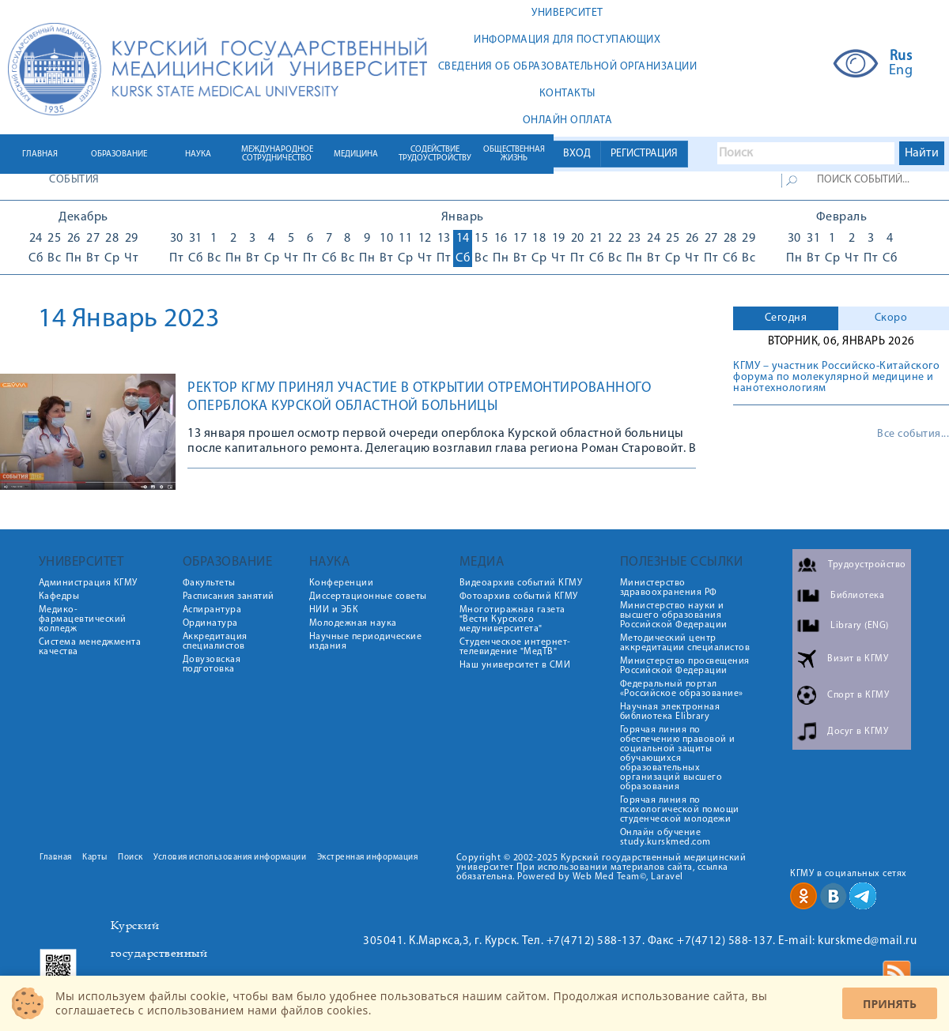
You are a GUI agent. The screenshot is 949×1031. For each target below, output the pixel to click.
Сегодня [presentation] (786, 318)
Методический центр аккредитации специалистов (685, 643)
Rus (901, 57)
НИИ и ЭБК (334, 610)
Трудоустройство (867, 565)
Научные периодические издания (365, 641)
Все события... (913, 434)
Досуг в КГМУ (857, 731)
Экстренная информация (367, 857)
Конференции (341, 583)
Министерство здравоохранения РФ (668, 587)
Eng (901, 71)
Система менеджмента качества (90, 647)
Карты (95, 857)
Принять (890, 1003)
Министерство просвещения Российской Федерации (685, 666)
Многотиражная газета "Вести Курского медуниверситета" (512, 619)
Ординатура (210, 623)
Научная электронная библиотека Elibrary (670, 711)
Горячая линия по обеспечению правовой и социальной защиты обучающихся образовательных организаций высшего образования (677, 758)
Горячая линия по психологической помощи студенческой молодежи (679, 810)
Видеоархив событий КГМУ (521, 583)
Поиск (130, 857)
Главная (56, 857)
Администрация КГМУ (88, 583)
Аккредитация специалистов (215, 641)
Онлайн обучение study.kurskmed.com (665, 837)
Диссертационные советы (368, 596)
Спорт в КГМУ (858, 695)
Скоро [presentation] (891, 318)
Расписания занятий (228, 596)
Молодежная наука (353, 623)
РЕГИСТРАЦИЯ (644, 154)
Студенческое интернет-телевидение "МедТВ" (515, 647)
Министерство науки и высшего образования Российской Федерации (674, 615)
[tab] (785, 318)
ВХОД (577, 154)
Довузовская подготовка (212, 664)
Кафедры (59, 596)
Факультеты (209, 583)
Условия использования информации (229, 857)
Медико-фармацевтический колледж (83, 619)
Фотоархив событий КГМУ (518, 596)
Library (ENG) (859, 625)
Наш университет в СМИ (515, 665)
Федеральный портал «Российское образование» (681, 688)
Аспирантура (212, 610)
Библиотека (857, 595)
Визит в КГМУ (857, 659)
